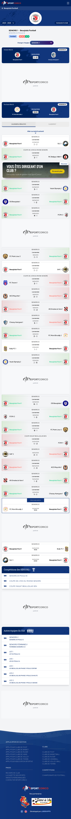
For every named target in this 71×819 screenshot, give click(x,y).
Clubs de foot (48, 753)
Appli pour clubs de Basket (17, 750)
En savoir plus (57, 172)
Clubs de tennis (49, 765)
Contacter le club (62, 23)
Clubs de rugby (48, 757)
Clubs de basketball (51, 755)
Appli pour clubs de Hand (16, 755)
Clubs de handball (50, 760)
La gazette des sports (15, 776)
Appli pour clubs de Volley (17, 757)
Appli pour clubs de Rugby (17, 753)
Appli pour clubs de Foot (16, 748)
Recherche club (13, 774)
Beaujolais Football (11, 8)
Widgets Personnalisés (15, 778)
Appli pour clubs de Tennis (17, 760)
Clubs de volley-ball (51, 762)
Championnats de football (53, 776)
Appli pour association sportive (19, 762)
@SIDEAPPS (46, 812)
